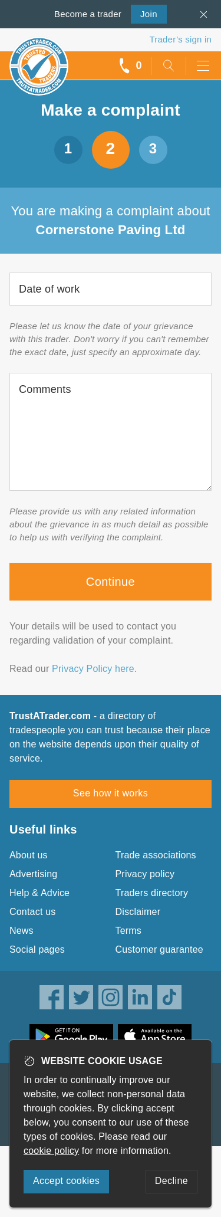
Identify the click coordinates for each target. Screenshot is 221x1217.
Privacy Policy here (93, 669)
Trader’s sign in (181, 39)
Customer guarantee (159, 949)
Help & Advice (39, 893)
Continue (110, 581)
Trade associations (156, 855)
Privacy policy (145, 874)
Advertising (33, 874)
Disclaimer (138, 912)
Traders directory (152, 893)
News (21, 931)
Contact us (32, 912)
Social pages (37, 949)
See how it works (110, 793)
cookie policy (51, 1151)
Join (144, 13)
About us (28, 855)
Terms (129, 931)
